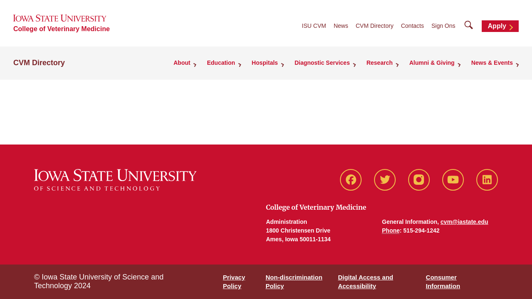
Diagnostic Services (322, 62)
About (182, 62)
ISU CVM (314, 25)
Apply (497, 25)
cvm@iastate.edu (464, 221)
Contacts (412, 25)
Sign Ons (443, 25)
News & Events (492, 62)
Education (221, 62)
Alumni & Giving (432, 62)
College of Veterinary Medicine (61, 28)
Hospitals (265, 62)
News (341, 25)
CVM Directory (375, 25)
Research (380, 62)
